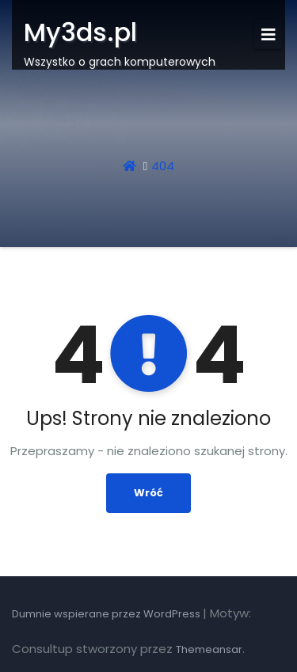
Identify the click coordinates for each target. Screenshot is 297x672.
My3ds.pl (80, 32)
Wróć (148, 492)
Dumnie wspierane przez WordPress (107, 613)
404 (162, 166)
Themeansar (209, 649)
